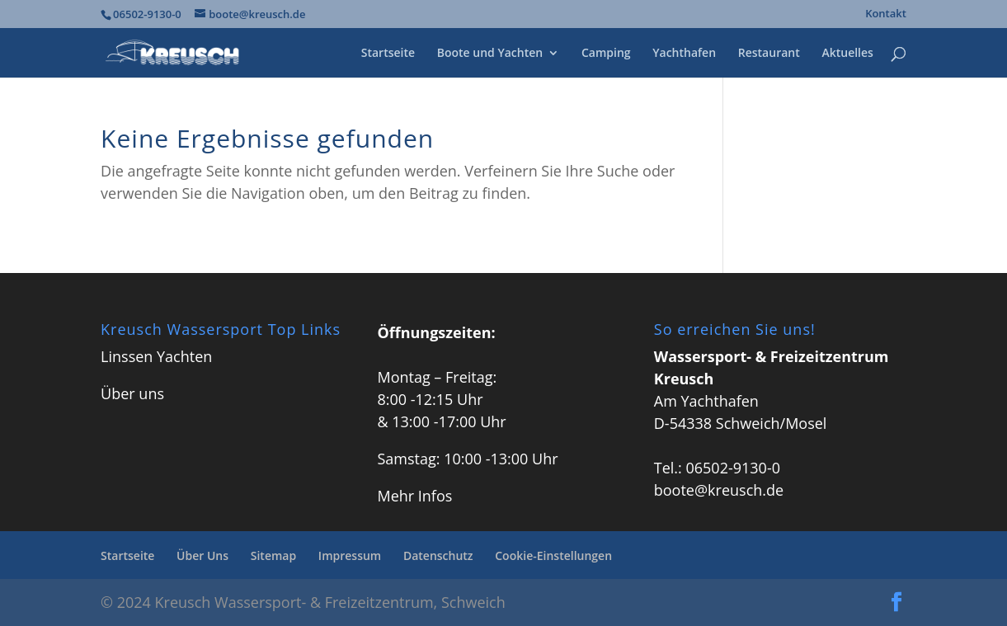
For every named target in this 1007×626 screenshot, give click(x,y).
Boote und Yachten (490, 53)
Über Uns (202, 555)
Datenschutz (438, 555)
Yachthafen (684, 53)
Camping (606, 53)
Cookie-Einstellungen (553, 555)
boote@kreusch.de (718, 490)
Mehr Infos (414, 496)
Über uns (132, 393)
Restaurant (769, 53)
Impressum (349, 555)
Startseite (388, 53)
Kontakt (885, 14)
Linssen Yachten (156, 356)
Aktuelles (847, 53)
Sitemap (273, 555)
